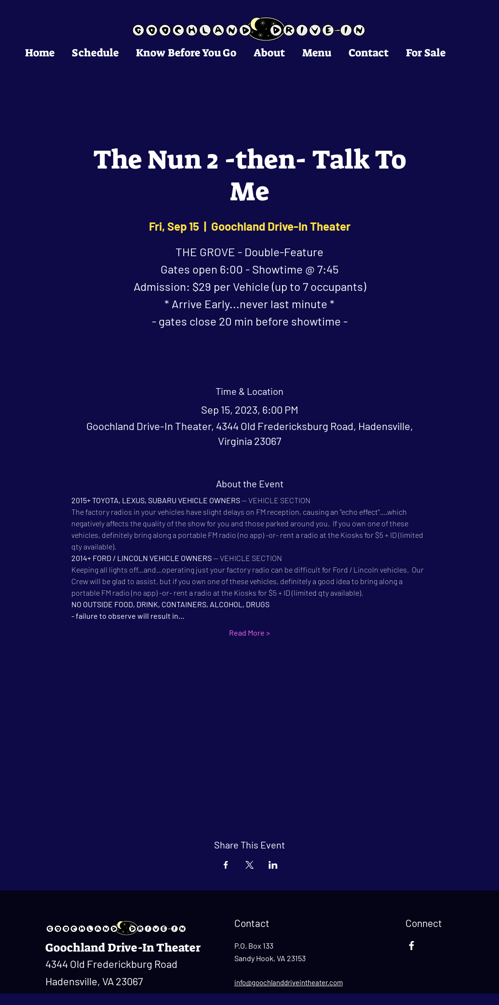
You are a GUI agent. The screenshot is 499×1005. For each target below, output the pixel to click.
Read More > (249, 632)
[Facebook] (411, 946)
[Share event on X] (249, 865)
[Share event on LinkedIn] (273, 865)
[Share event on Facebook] (225, 865)
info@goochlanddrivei (267, 982)
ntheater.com (322, 982)
